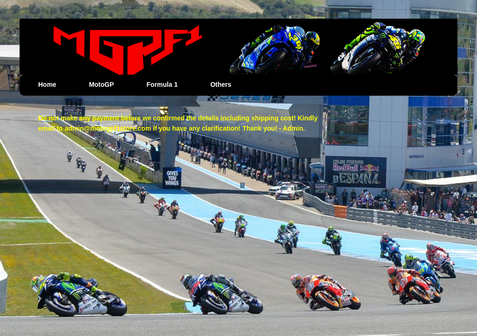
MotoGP (101, 84)
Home (47, 84)
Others (220, 84)
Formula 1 (162, 84)
